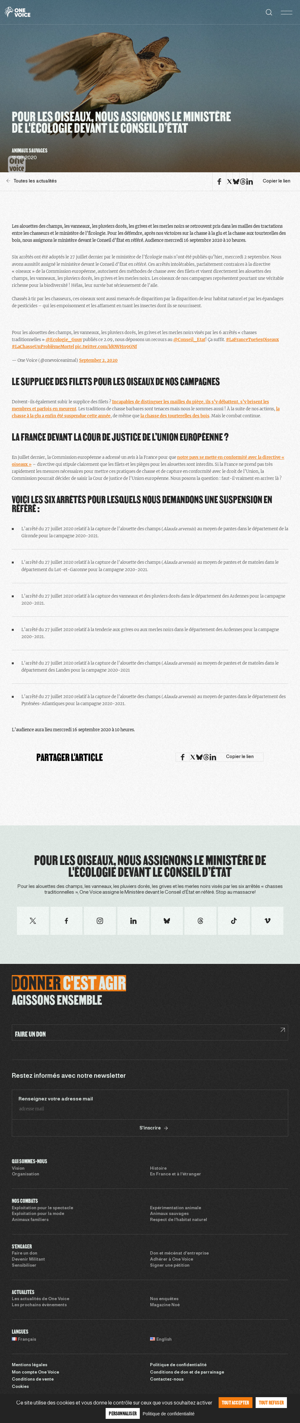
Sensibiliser (24, 1266)
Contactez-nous (167, 1380)
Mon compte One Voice (35, 1373)
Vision (18, 1169)
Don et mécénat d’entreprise (179, 1253)
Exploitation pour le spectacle (42, 1208)
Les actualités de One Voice (40, 1299)
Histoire (158, 1169)
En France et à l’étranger (175, 1174)
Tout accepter (235, 1402)
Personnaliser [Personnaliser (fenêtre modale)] (123, 1413)
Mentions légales (29, 1365)
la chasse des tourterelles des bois (174, 416)
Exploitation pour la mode (38, 1214)
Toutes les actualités (31, 181)
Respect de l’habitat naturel (178, 1220)
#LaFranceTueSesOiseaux (252, 339)
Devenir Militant (28, 1260)
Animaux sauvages (169, 1214)
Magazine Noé (165, 1305)
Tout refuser (271, 1402)
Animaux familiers (30, 1220)
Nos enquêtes (164, 1299)
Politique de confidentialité (178, 1365)
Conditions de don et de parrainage (187, 1373)
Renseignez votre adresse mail (56, 1099)
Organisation (25, 1174)
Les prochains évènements (39, 1305)
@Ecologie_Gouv (64, 339)
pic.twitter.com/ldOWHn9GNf (106, 346)
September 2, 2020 (98, 360)
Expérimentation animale (175, 1208)
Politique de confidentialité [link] (169, 1413)
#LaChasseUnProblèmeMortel (43, 346)
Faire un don (24, 1253)
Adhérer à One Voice (171, 1260)
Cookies (20, 1387)
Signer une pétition (170, 1266)
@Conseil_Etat (189, 339)
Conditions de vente (33, 1380)
